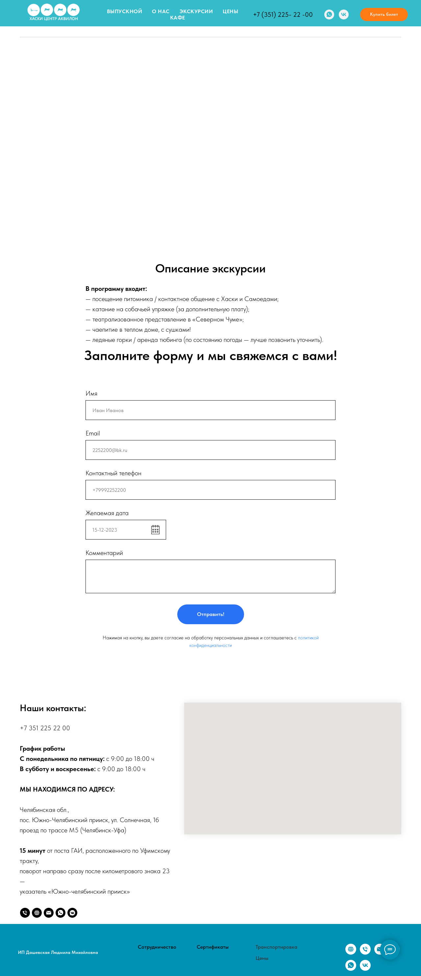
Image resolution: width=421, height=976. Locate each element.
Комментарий (104, 553)
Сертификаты (213, 947)
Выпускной (124, 11)
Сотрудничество (157, 947)
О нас (161, 11)
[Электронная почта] (379, 953)
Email (93, 433)
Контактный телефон (113, 473)
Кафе (177, 17)
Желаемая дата (107, 513)
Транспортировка (276, 947)
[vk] (344, 14)
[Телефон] (25, 913)
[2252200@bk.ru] (49, 913)
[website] (37, 913)
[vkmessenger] (72, 913)
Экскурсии (196, 11)
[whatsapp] (329, 14)
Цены (230, 11)
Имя (91, 393)
